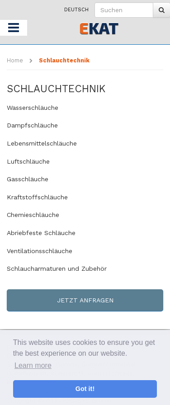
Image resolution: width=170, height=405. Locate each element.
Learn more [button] (33, 365)
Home (15, 60)
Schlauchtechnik (64, 60)
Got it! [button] (85, 388)
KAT (98, 28)
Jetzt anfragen (85, 300)
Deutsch (76, 10)
